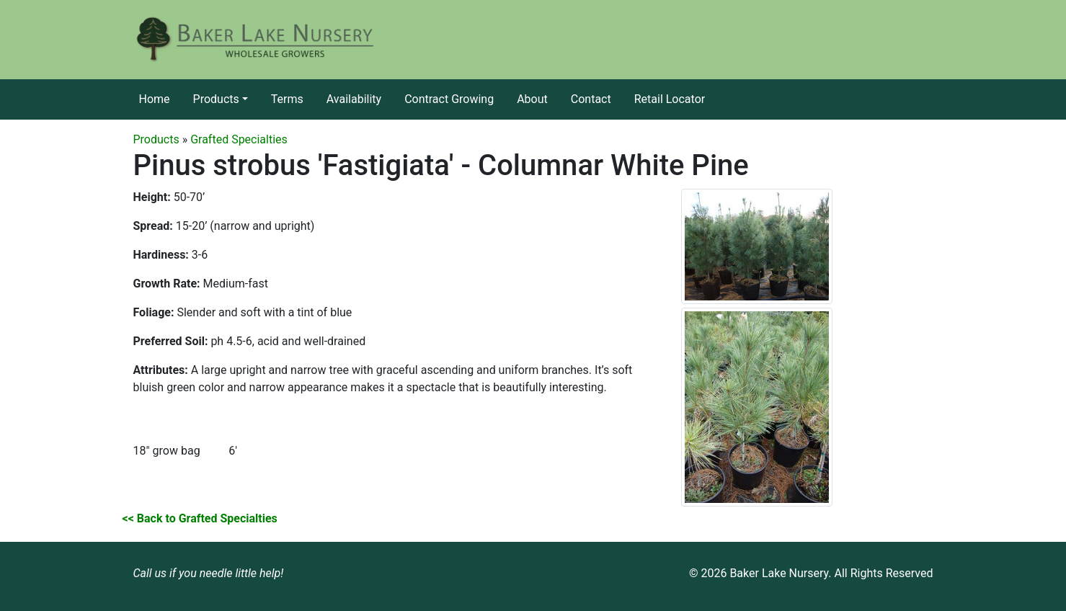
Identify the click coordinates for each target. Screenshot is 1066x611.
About (532, 99)
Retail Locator (669, 99)
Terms (287, 99)
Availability (354, 99)
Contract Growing (449, 99)
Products (216, 99)
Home (154, 99)
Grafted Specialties (239, 139)
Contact (591, 99)
